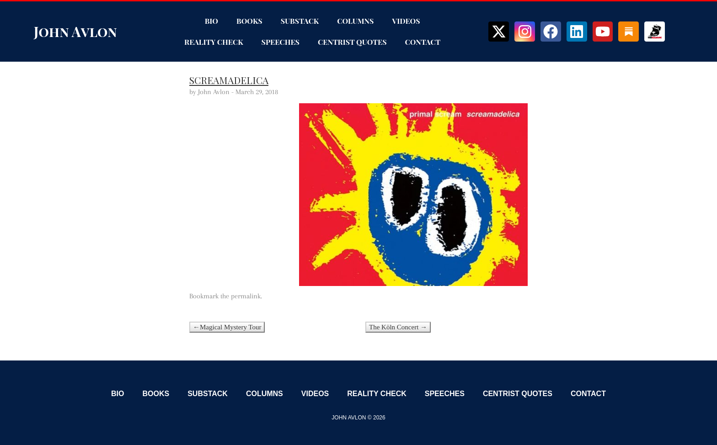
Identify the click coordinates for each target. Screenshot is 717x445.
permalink (246, 296)
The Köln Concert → (398, 327)
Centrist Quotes (352, 42)
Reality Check (213, 42)
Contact (423, 42)
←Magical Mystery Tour (227, 327)
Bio (211, 21)
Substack (300, 21)
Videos (406, 21)
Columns (355, 21)
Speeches (281, 42)
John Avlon (75, 31)
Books (249, 21)
